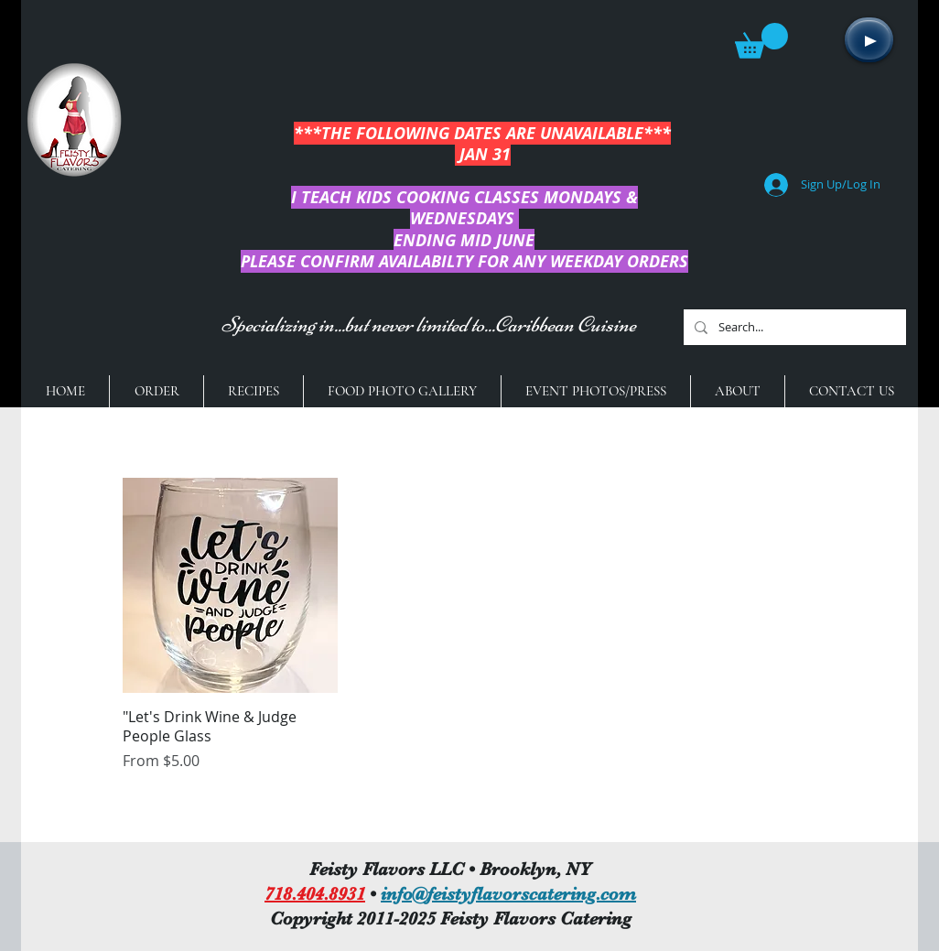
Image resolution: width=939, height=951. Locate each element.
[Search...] (793, 327)
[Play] (869, 39)
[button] (761, 41)
